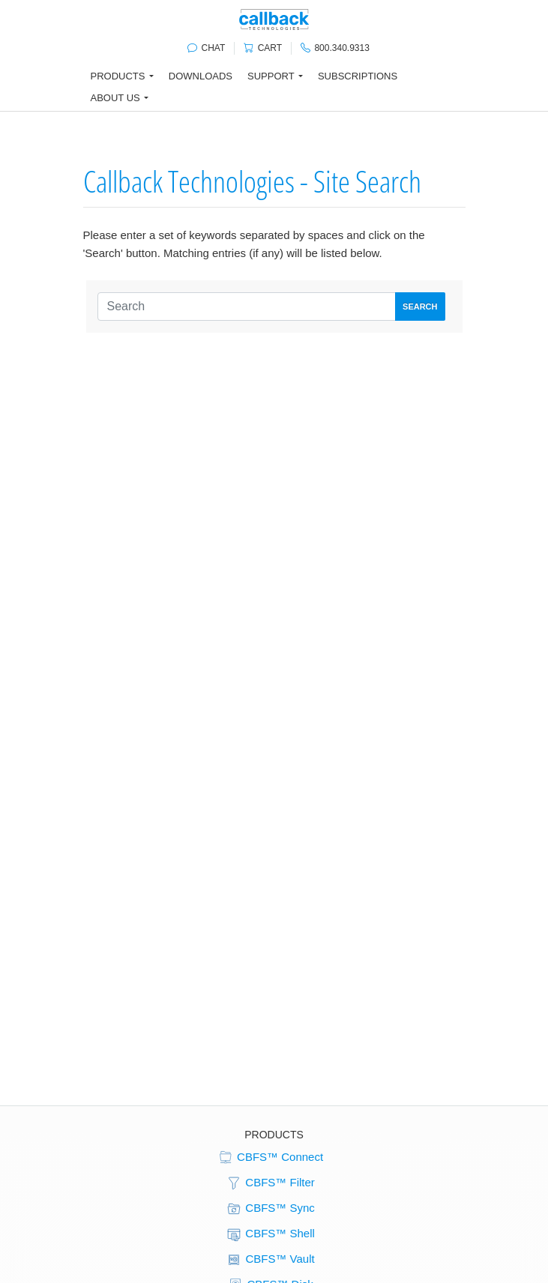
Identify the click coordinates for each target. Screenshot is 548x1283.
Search (420, 306)
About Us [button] (115, 97)
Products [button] (118, 76)
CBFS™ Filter (270, 1183)
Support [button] (271, 76)
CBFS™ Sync (270, 1209)
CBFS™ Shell (270, 1234)
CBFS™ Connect (270, 1158)
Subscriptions (357, 76)
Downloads (200, 76)
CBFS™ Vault (270, 1260)
